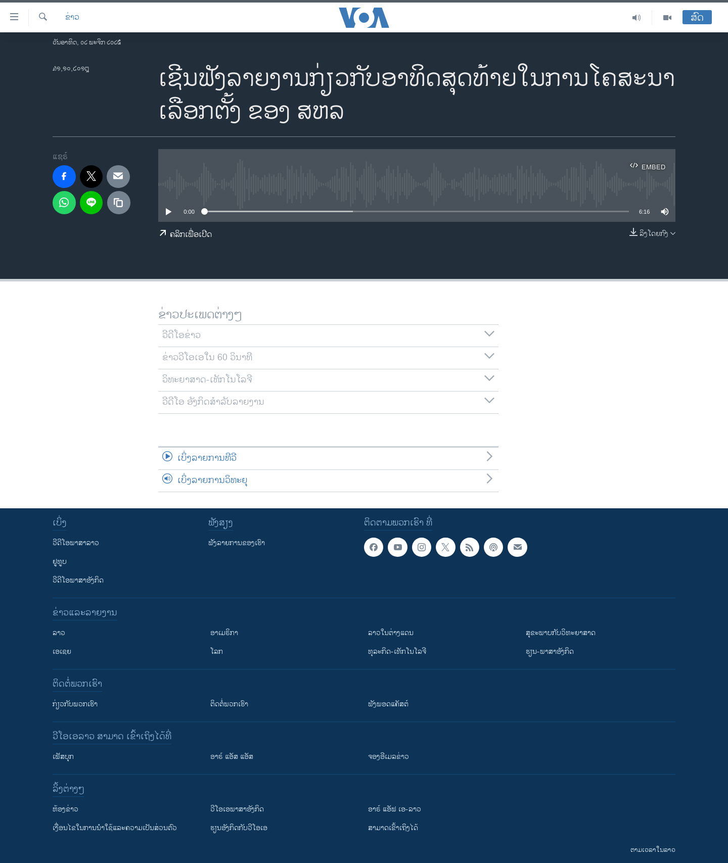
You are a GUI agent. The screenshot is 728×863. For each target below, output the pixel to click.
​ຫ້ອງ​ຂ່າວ (65, 809)
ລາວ (59, 633)
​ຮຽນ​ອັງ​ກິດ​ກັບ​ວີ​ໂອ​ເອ (238, 828)
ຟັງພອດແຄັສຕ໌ (388, 704)
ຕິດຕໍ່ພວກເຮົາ (229, 704)
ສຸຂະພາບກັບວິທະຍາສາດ (561, 633)
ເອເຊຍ (62, 651)
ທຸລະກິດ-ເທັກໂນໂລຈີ (397, 651)
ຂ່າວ (72, 18)
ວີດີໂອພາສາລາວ (76, 543)
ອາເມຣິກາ (224, 633)
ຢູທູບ (60, 561)
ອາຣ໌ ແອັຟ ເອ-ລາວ (394, 809)
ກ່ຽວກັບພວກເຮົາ (75, 704)
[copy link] (118, 202)
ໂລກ (216, 651)
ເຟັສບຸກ (63, 756)
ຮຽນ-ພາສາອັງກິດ (550, 651)
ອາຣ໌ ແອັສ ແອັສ (231, 756)
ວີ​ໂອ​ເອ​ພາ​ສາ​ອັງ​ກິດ (237, 809)
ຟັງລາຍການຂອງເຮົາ (236, 543)
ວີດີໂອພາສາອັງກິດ (78, 580)
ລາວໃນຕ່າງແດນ (391, 633)
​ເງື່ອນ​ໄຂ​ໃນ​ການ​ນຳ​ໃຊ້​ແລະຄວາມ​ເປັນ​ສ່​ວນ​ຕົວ (115, 828)
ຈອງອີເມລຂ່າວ (388, 756)
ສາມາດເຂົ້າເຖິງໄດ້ (393, 828)
